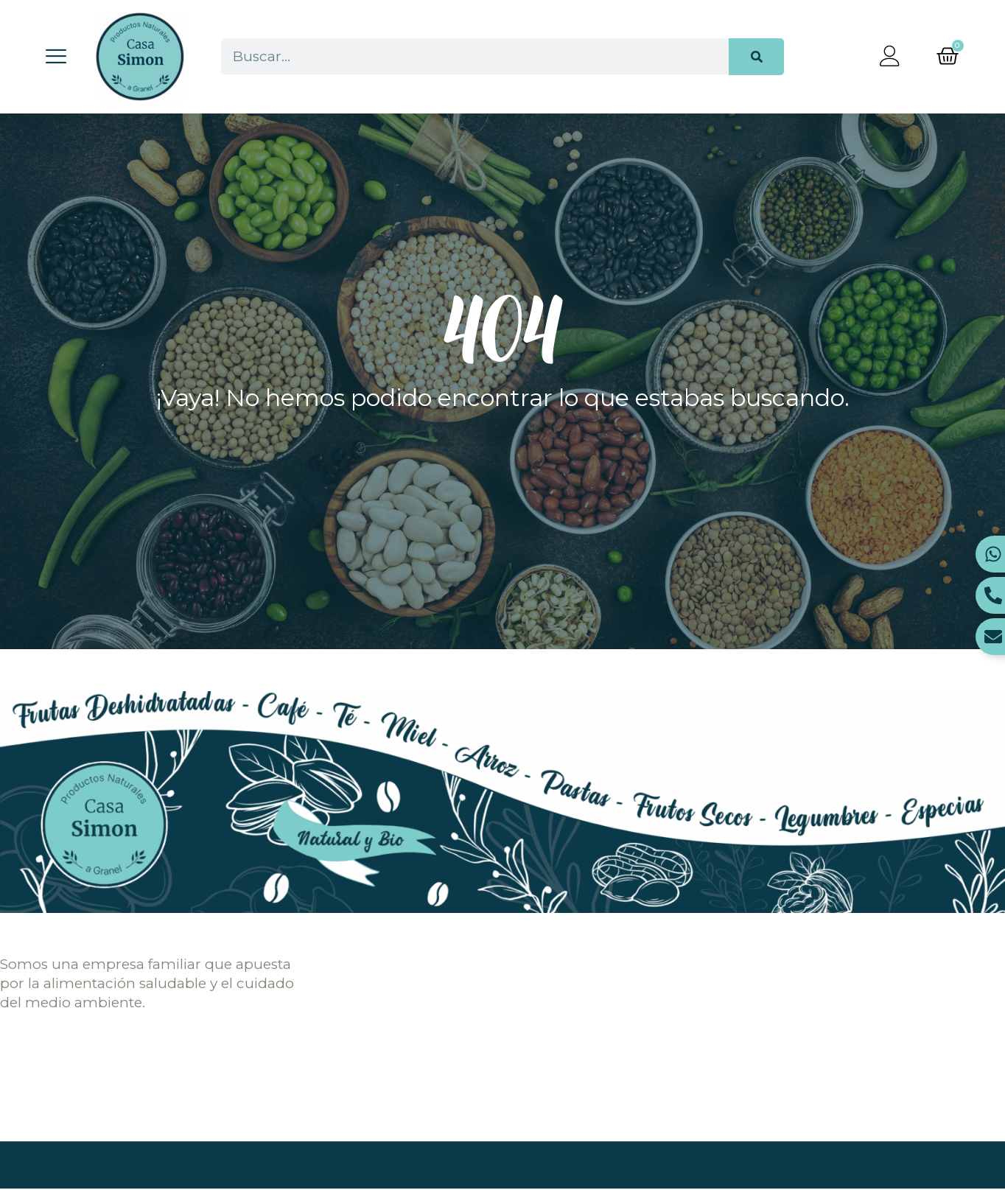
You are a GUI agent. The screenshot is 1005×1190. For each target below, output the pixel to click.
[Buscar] (756, 56)
